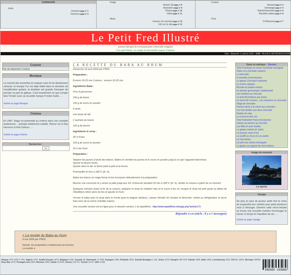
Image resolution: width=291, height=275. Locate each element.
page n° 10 (177, 11)
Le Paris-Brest (243, 139)
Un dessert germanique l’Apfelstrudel (254, 90)
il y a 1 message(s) (216, 213)
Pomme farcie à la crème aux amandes (255, 106)
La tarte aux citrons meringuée (251, 142)
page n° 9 (177, 8)
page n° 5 (279, 11)
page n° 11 (177, 14)
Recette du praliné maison (249, 87)
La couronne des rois (246, 116)
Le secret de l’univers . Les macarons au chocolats (261, 100)
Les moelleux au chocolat (248, 93)
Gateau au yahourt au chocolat (251, 123)
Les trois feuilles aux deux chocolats (254, 110)
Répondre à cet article (189, 213)
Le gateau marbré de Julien (250, 129)
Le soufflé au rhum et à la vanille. (252, 136)
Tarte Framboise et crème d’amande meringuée (259, 68)
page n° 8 (177, 5)
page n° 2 (84, 14)
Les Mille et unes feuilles (248, 126)
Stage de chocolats (245, 103)
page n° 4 (279, 8)
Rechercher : (35, 144)
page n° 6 (279, 14)
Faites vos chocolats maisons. (251, 71)
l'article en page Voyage (248, 219)
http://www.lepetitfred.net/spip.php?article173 (177, 206)
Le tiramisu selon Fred (247, 133)
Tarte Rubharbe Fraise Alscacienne (253, 120)
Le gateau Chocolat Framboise (251, 80)
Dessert (272, 64)
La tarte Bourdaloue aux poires (251, 97)
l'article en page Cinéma (15, 134)
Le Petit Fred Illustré (145, 38)
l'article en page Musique (15, 103)
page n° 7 (279, 21)
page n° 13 (177, 24)
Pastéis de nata (244, 113)
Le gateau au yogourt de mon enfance (255, 146)
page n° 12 (177, 21)
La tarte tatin (242, 74)
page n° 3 (279, 5)
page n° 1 (84, 11)
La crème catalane (245, 84)
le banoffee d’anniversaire (249, 77)
